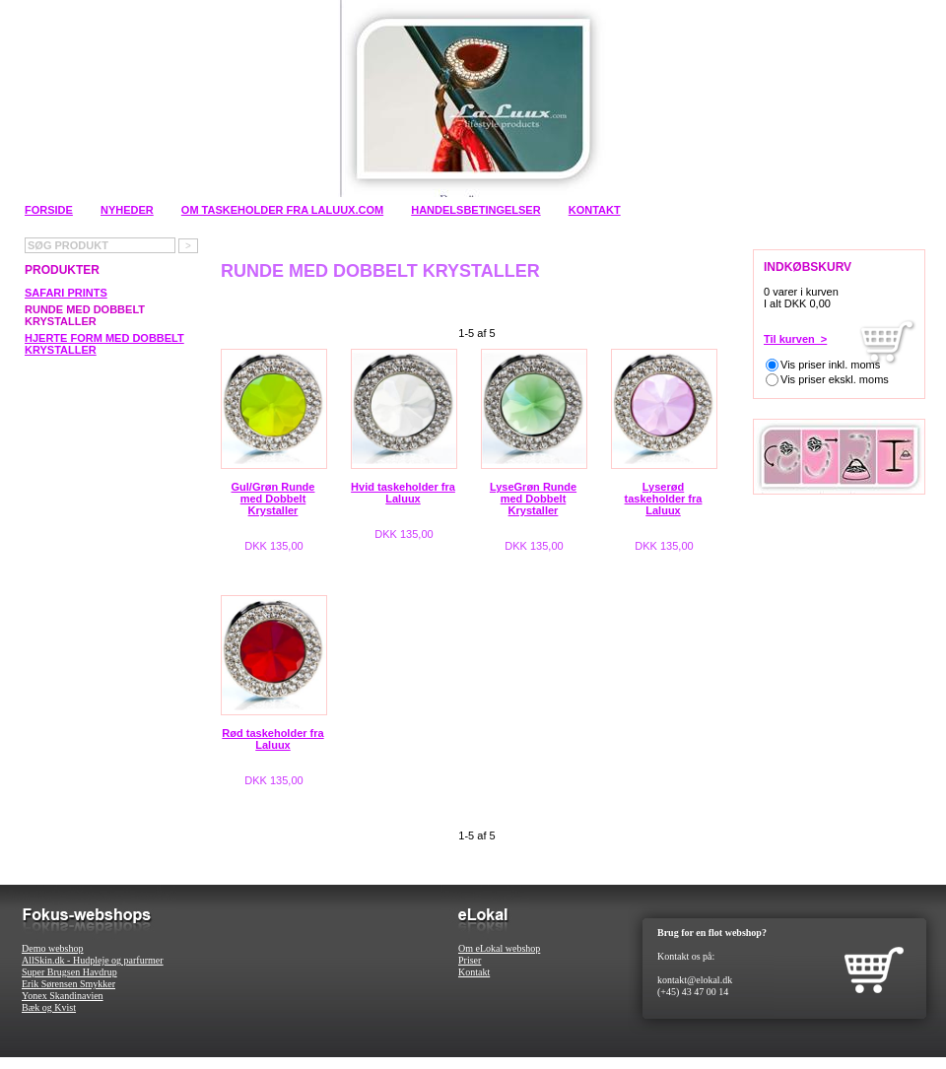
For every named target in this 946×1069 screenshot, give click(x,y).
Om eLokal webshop (499, 948)
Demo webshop (53, 948)
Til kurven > (795, 339)
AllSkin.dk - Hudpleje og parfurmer (93, 960)
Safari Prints (66, 293)
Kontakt (595, 210)
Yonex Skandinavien (62, 995)
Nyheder (127, 210)
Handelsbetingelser (475, 210)
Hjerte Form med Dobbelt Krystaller (104, 344)
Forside (49, 210)
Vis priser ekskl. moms (834, 379)
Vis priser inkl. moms (830, 364)
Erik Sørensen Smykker (68, 983)
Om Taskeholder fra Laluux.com (282, 210)
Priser (469, 960)
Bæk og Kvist (49, 1007)
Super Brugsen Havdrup (69, 972)
